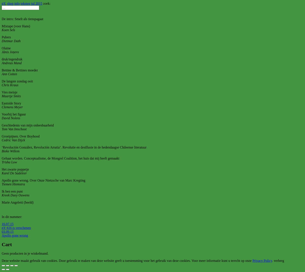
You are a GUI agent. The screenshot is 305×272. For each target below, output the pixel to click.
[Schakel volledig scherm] (12, 265)
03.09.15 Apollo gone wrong (15, 233)
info (17, 3)
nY (4, 3)
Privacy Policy (262, 260)
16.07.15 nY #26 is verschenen (16, 226)
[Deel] (7, 265)
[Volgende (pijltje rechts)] (7, 269)
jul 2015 (36, 3)
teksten (25, 3)
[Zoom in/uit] (16, 265)
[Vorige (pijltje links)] (3, 269)
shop (10, 3)
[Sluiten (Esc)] (3, 265)
